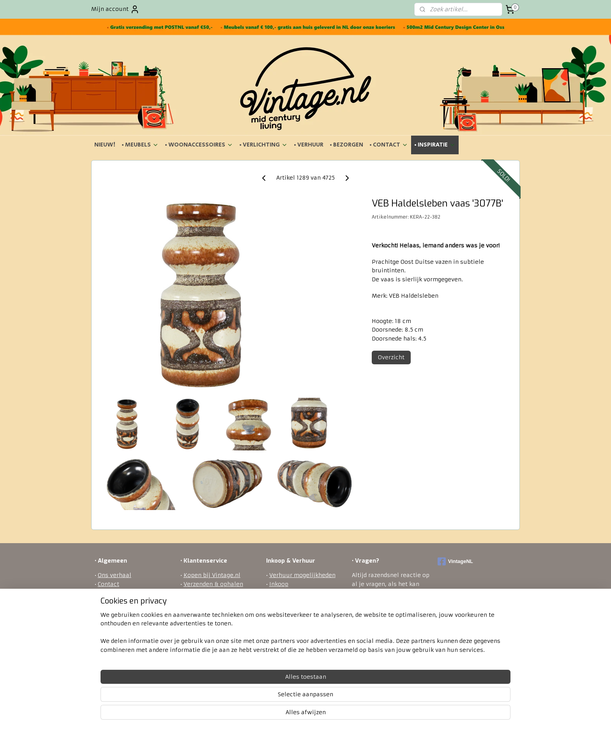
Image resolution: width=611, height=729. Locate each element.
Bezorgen (197, 592)
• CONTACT (388, 145)
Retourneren (201, 601)
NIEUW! (104, 145)
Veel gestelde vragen (212, 627)
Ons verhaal (114, 575)
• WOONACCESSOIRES (199, 145)
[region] (254, 698)
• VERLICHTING (263, 145)
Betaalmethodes (207, 610)
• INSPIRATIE (435, 145)
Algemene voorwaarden (131, 592)
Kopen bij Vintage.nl (212, 575)
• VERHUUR (308, 145)
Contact (108, 584)
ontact (382, 645)
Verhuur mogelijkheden (302, 575)
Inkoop (278, 584)
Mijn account (115, 9)
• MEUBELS (140, 145)
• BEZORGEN (346, 145)
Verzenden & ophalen (213, 584)
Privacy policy (203, 618)
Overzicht (391, 357)
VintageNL (455, 561)
